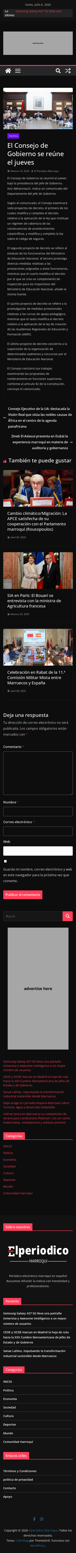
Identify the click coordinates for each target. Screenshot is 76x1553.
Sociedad (9, 1166)
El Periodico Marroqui (46, 171)
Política (13, 136)
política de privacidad (18, 1479)
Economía (9, 1160)
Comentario (13, 746)
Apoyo (7, 1497)
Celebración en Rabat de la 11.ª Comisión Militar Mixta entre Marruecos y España (36, 677)
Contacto (9, 1488)
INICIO (7, 1146)
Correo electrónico (19, 822)
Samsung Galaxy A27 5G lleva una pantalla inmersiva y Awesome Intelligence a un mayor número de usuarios (34, 1066)
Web (6, 841)
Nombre (11, 802)
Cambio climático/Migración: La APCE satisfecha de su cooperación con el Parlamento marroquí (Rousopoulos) (37, 521)
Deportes (9, 1180)
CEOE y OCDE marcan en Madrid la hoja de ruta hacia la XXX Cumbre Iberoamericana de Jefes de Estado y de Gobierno (36, 1081)
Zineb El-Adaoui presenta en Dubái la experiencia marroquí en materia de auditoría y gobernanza (42, 442)
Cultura (8, 1173)
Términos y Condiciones (19, 1471)
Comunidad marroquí (18, 1193)
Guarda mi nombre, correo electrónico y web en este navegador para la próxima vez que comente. (37, 875)
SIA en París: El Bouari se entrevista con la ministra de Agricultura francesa (34, 601)
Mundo (8, 1186)
